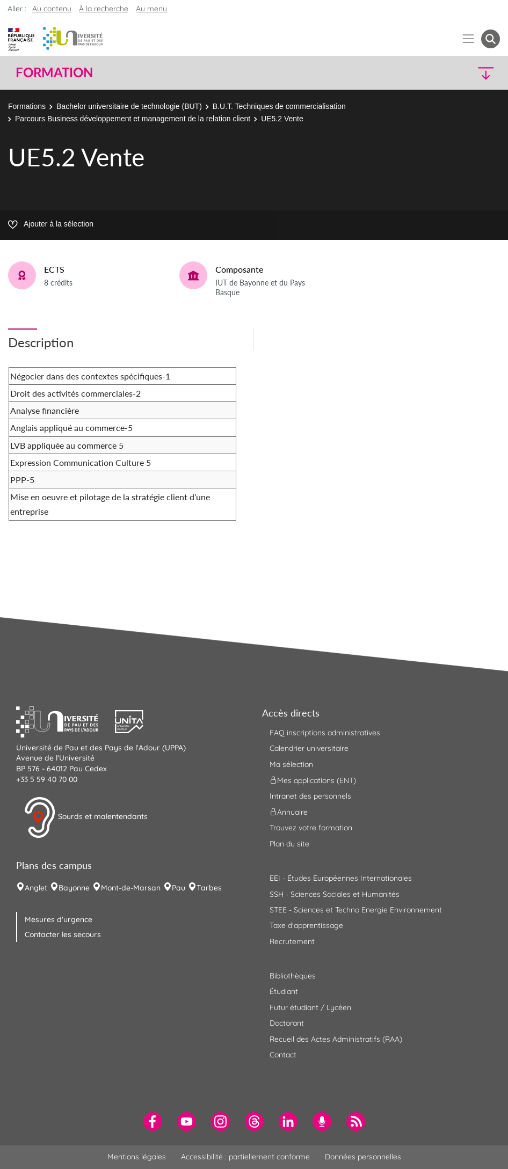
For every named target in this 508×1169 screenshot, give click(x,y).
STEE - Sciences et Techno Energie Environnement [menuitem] (356, 910)
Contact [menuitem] (283, 1055)
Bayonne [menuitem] (74, 888)
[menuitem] (153, 1121)
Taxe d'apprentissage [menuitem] (306, 925)
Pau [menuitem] (178, 888)
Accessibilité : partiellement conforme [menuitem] (245, 1156)
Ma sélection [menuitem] (291, 764)
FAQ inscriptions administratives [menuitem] (325, 732)
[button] (440, 73)
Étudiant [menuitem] (284, 991)
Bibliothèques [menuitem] (293, 976)
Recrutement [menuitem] (292, 941)
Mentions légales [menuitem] (136, 1156)
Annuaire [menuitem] (289, 812)
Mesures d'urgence (58, 919)
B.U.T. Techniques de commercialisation (279, 106)
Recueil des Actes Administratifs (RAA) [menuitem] (336, 1039)
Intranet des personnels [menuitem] (310, 796)
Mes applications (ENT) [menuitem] (313, 780)
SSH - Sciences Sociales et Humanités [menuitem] (335, 894)
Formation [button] (54, 72)
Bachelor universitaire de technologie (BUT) (129, 106)
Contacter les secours (63, 934)
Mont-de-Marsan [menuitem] (131, 888)
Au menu (151, 8)
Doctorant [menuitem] (287, 1023)
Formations (27, 106)
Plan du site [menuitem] (289, 844)
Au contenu (51, 8)
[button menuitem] (490, 39)
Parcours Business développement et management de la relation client (132, 118)
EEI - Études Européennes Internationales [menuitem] (341, 878)
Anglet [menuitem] (36, 888)
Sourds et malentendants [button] (86, 817)
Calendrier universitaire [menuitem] (309, 748)
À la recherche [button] (103, 8)
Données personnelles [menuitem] (363, 1156)
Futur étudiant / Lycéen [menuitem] (310, 1007)
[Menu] (468, 39)
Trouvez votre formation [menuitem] (311, 827)
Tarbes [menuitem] (209, 888)
